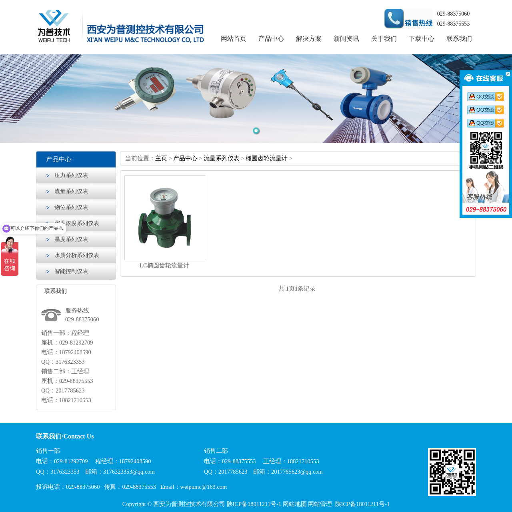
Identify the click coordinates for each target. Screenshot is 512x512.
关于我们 (384, 38)
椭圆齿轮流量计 (267, 158)
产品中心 (271, 38)
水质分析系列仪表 (76, 255)
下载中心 (421, 38)
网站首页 (233, 38)
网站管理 (320, 504)
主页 (161, 158)
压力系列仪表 (71, 175)
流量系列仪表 (71, 191)
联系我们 (459, 38)
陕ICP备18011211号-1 (254, 504)
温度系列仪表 (71, 239)
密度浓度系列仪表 (76, 223)
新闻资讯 (346, 38)
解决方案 (309, 38)
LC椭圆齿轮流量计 (164, 265)
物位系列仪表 (71, 207)
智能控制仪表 (71, 271)
